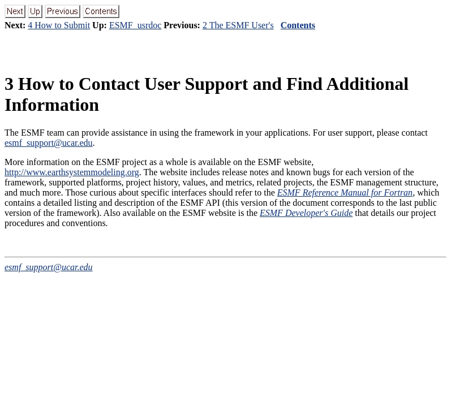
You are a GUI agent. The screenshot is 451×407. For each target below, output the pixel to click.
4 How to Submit (59, 25)
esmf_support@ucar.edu (49, 143)
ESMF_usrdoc (135, 25)
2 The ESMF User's (238, 25)
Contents (298, 25)
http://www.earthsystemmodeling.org (72, 172)
